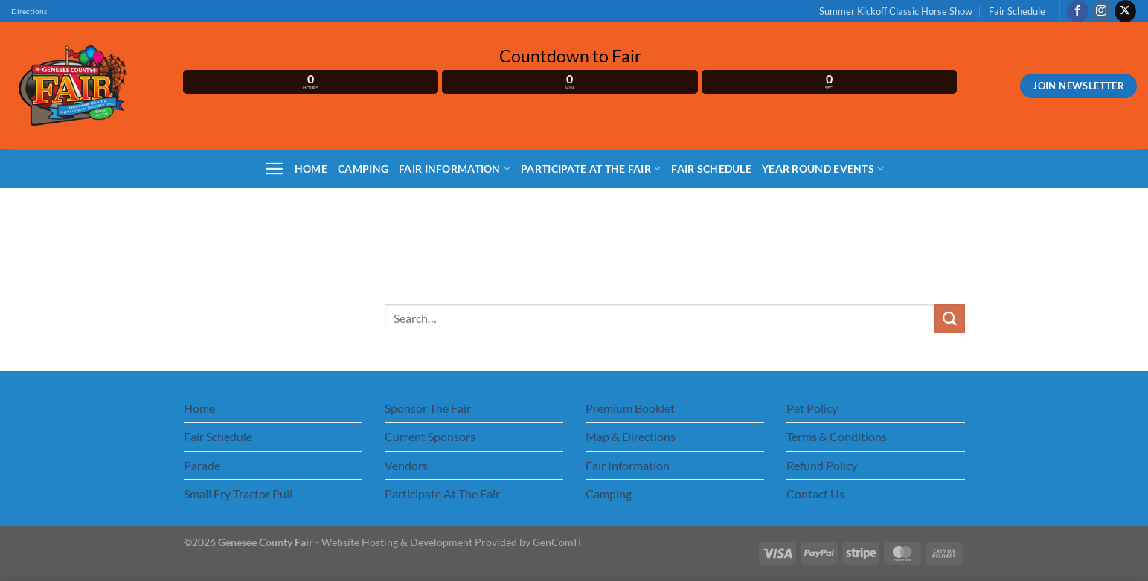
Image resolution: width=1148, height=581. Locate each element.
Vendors (406, 465)
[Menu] (274, 168)
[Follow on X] (1125, 11)
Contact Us (815, 494)
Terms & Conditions (836, 436)
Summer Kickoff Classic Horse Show (895, 11)
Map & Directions (631, 436)
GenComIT (558, 542)
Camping (363, 168)
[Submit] (949, 318)
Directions (29, 11)
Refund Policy (821, 465)
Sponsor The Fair (428, 408)
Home (311, 168)
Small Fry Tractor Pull (238, 494)
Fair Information (454, 168)
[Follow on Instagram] (1101, 11)
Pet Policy (812, 408)
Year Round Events (823, 168)
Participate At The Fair (591, 168)
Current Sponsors (430, 436)
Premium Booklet (630, 408)
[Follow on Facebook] (1077, 11)
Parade (202, 465)
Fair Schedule (1017, 11)
